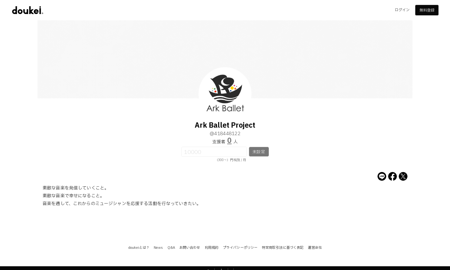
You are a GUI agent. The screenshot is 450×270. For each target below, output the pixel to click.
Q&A (171, 247)
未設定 (258, 152)
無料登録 (426, 10)
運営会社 (315, 247)
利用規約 (211, 247)
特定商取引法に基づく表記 (282, 247)
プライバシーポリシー (240, 247)
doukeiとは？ (138, 247)
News (158, 247)
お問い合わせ (189, 247)
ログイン (402, 10)
